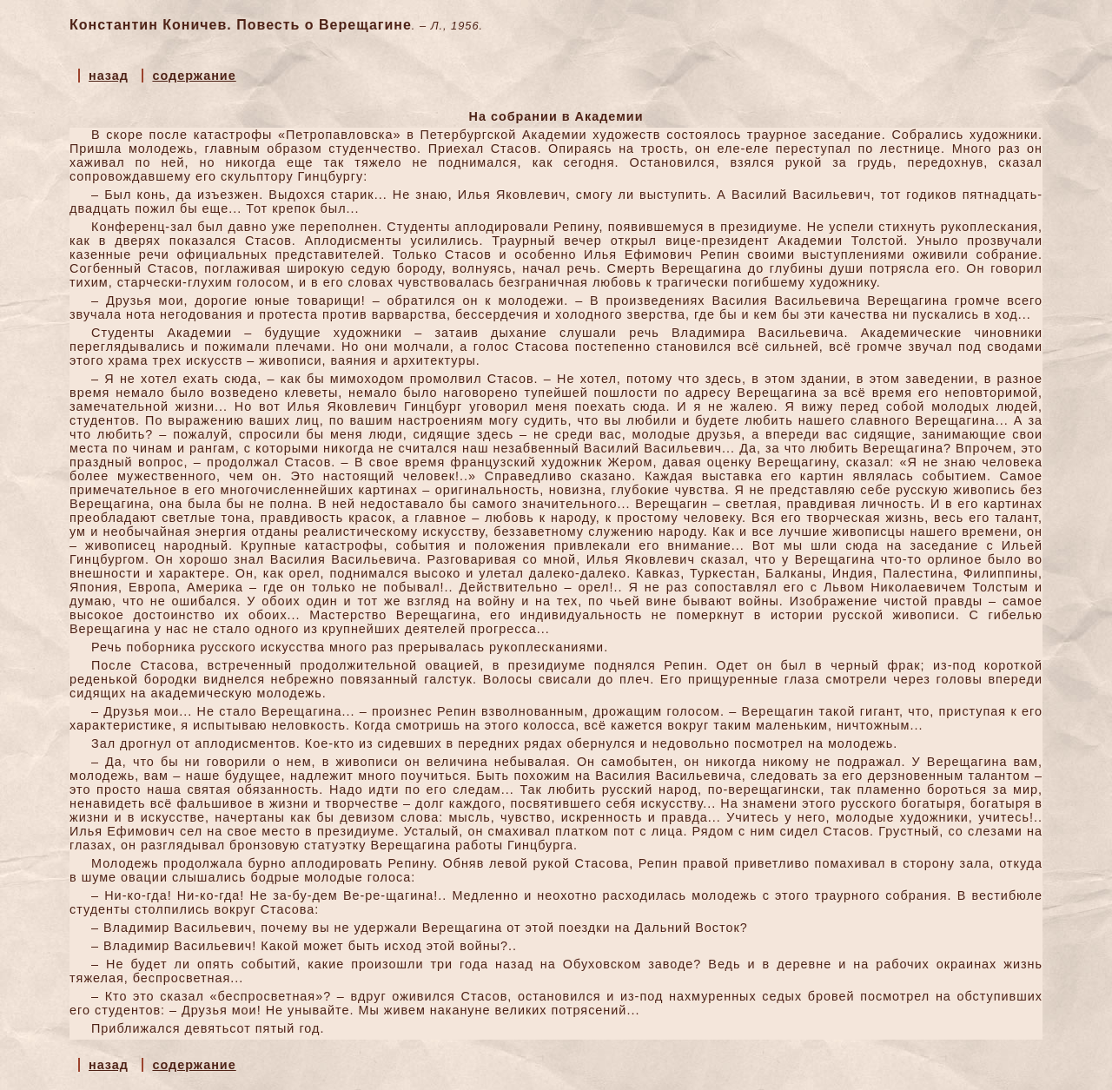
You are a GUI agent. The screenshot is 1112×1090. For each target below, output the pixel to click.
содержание (193, 76)
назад (109, 76)
